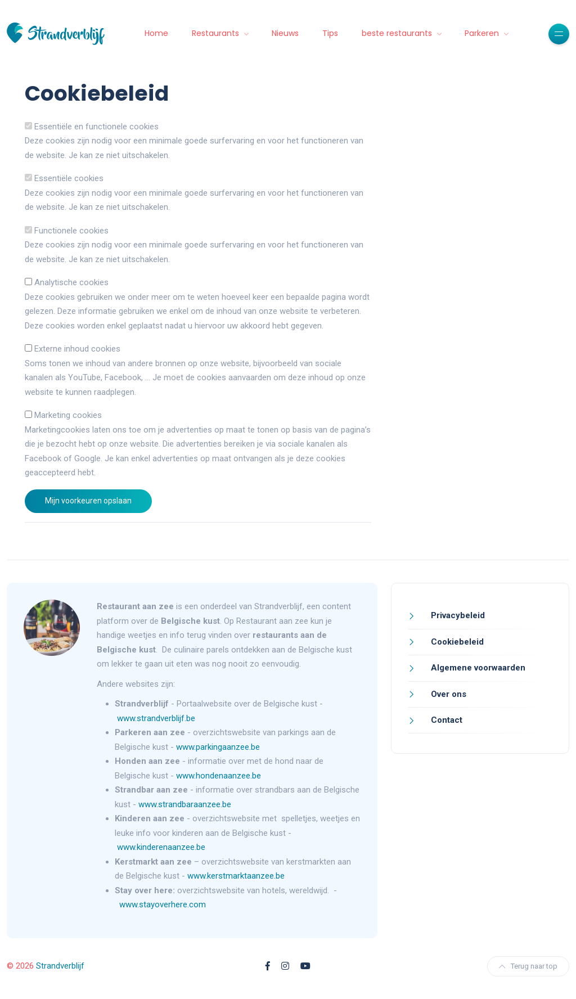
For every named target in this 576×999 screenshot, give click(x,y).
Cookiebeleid (456, 642)
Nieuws (285, 33)
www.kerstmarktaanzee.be (236, 876)
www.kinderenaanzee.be (161, 847)
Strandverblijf (60, 966)
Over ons (447, 694)
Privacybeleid (457, 615)
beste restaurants (398, 33)
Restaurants (216, 33)
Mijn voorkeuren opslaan (88, 500)
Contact (445, 720)
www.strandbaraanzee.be (184, 804)
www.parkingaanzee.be (219, 747)
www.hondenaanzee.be (218, 776)
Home (156, 33)
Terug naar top (528, 966)
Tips (330, 33)
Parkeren (483, 33)
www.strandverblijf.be (156, 718)
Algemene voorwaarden (477, 668)
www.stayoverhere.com (162, 904)
